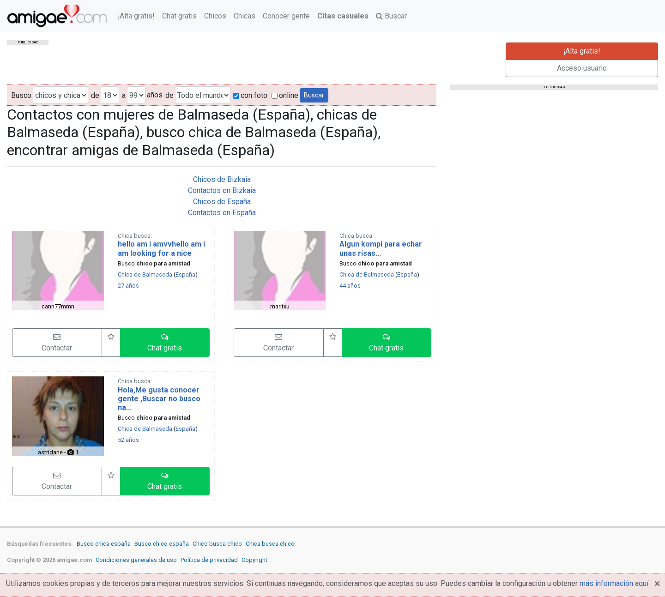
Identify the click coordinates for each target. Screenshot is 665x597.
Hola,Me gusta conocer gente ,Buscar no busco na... (159, 399)
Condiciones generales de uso (136, 559)
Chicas (244, 16)
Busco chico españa (161, 543)
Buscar (391, 16)
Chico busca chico (217, 543)
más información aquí (614, 583)
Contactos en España (222, 212)
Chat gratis (179, 16)
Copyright (254, 559)
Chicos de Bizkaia (222, 179)
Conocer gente (286, 16)
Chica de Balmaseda (145, 274)
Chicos (215, 16)
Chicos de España (222, 201)
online (285, 95)
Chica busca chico (270, 543)
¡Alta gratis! (136, 16)
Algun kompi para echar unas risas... (380, 248)
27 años (128, 285)
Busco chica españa (104, 543)
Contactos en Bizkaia (222, 190)
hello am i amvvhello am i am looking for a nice (161, 248)
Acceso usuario (582, 68)
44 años (350, 285)
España (185, 274)
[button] (165, 342)
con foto (250, 95)
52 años (128, 439)
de (95, 95)
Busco (21, 95)
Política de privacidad (209, 559)
